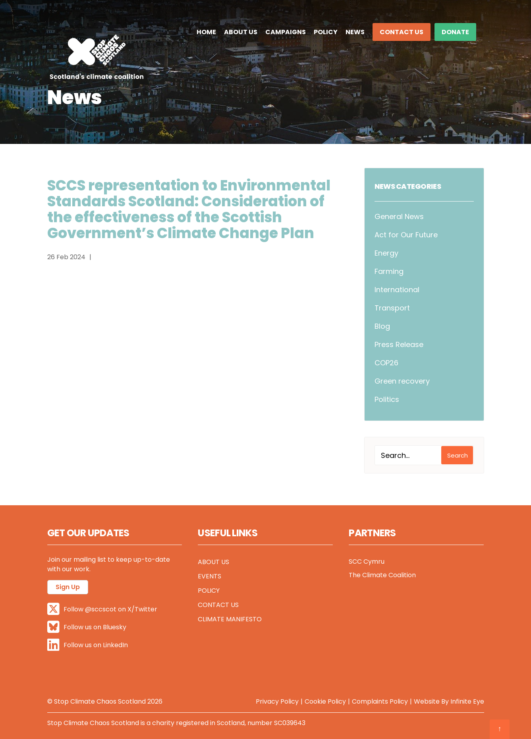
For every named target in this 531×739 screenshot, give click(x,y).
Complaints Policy (380, 701)
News (355, 32)
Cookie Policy (325, 701)
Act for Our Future (406, 235)
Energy (386, 253)
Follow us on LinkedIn (87, 645)
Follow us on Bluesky (86, 627)
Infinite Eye (467, 701)
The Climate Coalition (382, 575)
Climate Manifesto (230, 619)
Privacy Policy (277, 701)
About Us (240, 32)
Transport (392, 308)
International (397, 290)
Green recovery (402, 381)
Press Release (399, 344)
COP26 (386, 363)
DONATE (455, 32)
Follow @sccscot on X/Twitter (102, 609)
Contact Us (401, 32)
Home (206, 32)
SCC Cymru (366, 561)
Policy (326, 32)
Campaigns (285, 32)
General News (399, 216)
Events (209, 576)
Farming (389, 271)
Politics (387, 399)
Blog (382, 326)
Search (457, 455)
